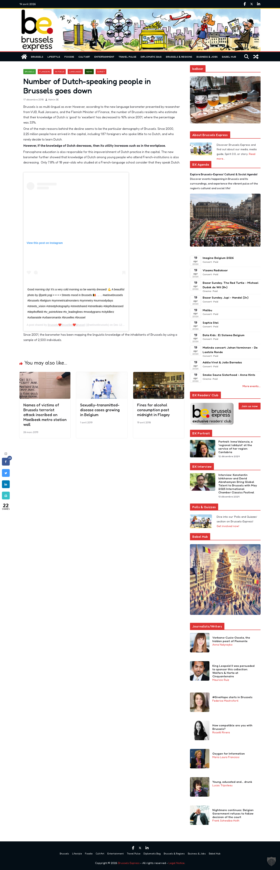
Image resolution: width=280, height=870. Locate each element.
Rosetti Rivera (221, 732)
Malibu (207, 310)
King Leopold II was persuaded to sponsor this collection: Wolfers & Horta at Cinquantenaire (233, 671)
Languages (75, 71)
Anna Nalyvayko (222, 644)
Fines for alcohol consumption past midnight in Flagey (153, 410)
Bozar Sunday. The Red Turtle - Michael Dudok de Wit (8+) (230, 285)
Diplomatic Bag (151, 56)
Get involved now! (228, 526)
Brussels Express (129, 863)
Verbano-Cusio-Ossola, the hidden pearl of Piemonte (231, 639)
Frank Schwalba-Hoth (225, 820)
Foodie (69, 56)
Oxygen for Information (228, 753)
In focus (59, 71)
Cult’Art (84, 56)
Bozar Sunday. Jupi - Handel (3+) (225, 297)
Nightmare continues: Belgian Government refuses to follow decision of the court (233, 813)
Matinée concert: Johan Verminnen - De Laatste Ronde (230, 350)
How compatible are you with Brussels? (232, 727)
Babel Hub (229, 56)
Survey (101, 71)
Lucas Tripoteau (222, 785)
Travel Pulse (127, 56)
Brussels (37, 56)
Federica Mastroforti (225, 700)
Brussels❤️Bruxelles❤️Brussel (66, 324)
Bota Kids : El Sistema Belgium (223, 335)
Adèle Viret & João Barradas (222, 362)
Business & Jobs (207, 56)
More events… (251, 386)
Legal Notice (177, 863)
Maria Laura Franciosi (225, 757)
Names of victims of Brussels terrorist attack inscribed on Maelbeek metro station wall (44, 414)
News (89, 71)
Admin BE (53, 99)
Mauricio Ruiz (220, 679)
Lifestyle (53, 56)
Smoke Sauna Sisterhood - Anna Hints (229, 375)
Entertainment (104, 56)
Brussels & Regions (179, 56)
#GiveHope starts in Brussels (232, 697)
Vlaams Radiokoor (215, 270)
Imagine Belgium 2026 (218, 258)
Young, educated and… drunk (232, 782)
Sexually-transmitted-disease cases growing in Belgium (100, 410)
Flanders (44, 71)
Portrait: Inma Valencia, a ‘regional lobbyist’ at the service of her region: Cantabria (235, 447)
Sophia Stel (211, 322)
